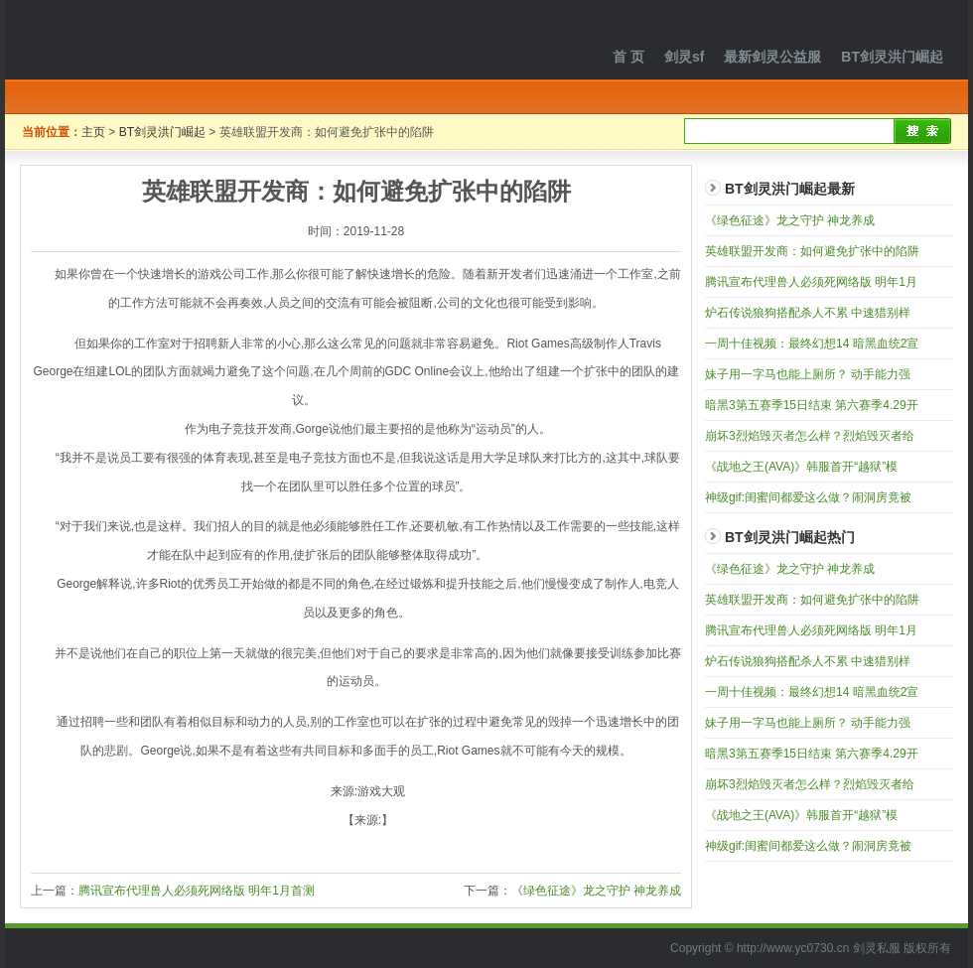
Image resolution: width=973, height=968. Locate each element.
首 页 (628, 57)
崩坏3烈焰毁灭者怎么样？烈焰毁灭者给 (809, 436)
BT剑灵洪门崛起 (892, 57)
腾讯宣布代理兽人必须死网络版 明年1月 (811, 282)
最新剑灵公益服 (772, 57)
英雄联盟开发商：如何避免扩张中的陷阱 (812, 251)
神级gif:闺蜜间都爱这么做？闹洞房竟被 (808, 497)
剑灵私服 (139, 39)
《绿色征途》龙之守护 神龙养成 (596, 891)
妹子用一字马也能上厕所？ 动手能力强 (807, 374)
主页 (93, 132)
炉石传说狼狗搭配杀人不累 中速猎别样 (807, 313)
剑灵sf (684, 57)
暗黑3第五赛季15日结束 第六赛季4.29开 (811, 405)
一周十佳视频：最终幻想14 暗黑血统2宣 (811, 343)
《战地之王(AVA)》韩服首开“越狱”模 (801, 467)
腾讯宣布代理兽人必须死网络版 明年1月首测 (196, 891)
